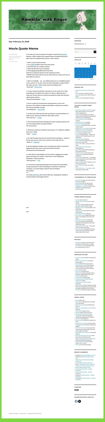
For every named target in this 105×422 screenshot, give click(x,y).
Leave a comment (13, 61)
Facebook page (79, 183)
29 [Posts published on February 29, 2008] (91, 76)
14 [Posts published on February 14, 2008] (88, 71)
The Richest (78, 289)
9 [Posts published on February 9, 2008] (94, 68)
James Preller (79, 143)
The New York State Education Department (85, 338)
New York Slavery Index (81, 328)
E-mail (77, 93)
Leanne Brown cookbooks (82, 323)
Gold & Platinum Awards (81, 265)
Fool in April (87, 367)
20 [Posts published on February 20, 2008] (85, 74)
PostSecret (78, 276)
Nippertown (78, 273)
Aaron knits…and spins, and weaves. (84, 110)
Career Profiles (79, 311)
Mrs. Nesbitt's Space (80, 215)
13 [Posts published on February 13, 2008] (85, 71)
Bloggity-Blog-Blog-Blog (82, 201)
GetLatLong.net (79, 320)
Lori (76, 363)
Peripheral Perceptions (81, 226)
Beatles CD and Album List (82, 260)
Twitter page (78, 189)
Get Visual (78, 134)
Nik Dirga (78, 221)
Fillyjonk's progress (80, 207)
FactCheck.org (79, 242)
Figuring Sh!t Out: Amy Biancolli (83, 128)
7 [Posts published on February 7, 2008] (88, 68)
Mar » (91, 79)
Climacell (78, 312)
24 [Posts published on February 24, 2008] (76, 76)
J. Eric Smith (78, 140)
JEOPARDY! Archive (80, 184)
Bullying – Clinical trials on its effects (84, 308)
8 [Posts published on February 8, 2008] (91, 68)
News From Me (79, 271)
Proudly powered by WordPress (34, 413)
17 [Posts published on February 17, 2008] (75, 74)
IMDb (32, 64)
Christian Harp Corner (81, 122)
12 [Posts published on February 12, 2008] (82, 71)
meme (14, 57)
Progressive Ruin (79, 277)
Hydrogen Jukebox (80, 139)
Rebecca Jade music (80, 165)
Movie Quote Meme (23, 48)
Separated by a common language (83, 282)
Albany (77, 300)
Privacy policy (79, 98)
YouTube (11, 59)
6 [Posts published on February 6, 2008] (85, 68)
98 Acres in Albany (80, 257)
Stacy (77, 369)
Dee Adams (78, 204)
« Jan (79, 79)
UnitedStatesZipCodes (81, 341)
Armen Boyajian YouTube (81, 119)
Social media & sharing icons (44, 421)
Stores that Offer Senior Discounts (83, 335)
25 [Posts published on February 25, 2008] (79, 76)
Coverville (78, 263)
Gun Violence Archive (81, 245)
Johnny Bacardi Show (81, 213)
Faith (77, 372)
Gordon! (34, 134)
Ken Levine (78, 270)
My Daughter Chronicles (81, 219)
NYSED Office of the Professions (83, 332)
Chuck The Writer (80, 123)
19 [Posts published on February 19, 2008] (82, 74)
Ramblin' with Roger (13, 413)
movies (17, 57)
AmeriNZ (78, 200)
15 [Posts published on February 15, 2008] (91, 71)
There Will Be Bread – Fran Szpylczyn (84, 168)
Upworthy (78, 344)
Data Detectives (79, 180)
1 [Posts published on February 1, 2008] (91, 66)
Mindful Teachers (80, 153)
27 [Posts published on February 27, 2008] (85, 76)
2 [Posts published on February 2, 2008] (94, 66)
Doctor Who (11, 56)
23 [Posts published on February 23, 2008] (94, 74)
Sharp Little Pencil (80, 229)
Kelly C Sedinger (79, 367)
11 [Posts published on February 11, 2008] (79, 71)
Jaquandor (36, 142)
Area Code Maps (79, 302)
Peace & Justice (79, 157)
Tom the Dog (38, 87)
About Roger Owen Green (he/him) (84, 90)
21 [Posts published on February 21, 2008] (88, 74)
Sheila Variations (79, 285)
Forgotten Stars (79, 210)
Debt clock (78, 318)
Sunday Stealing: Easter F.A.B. (88, 355)
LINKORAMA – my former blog (83, 186)
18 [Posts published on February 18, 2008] (79, 74)
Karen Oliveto (79, 149)
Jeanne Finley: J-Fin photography (83, 146)
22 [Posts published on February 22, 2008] (91, 74)
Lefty (37, 175)
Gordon (64, 54)
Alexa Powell (78, 114)
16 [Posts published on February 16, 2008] (94, 71)
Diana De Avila (79, 125)
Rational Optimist (80, 162)
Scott (43, 99)
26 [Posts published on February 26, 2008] (82, 76)
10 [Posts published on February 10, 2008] (75, 71)
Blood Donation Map (80, 305)
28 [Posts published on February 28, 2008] (88, 76)
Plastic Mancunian (80, 359)
